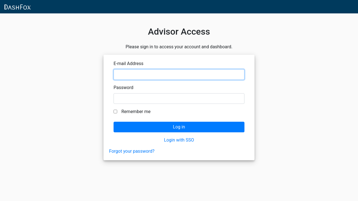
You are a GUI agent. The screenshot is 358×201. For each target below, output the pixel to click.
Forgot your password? (131, 151)
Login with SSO (179, 140)
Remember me (135, 111)
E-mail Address (128, 63)
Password (123, 87)
